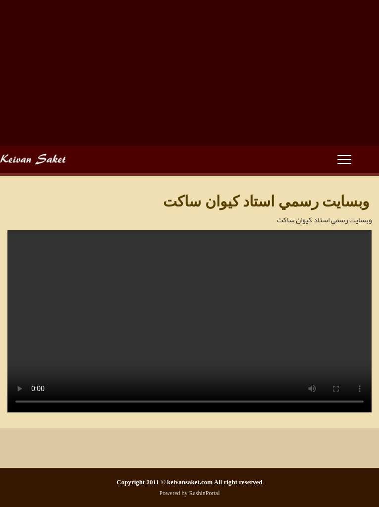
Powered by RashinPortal (190, 493)
